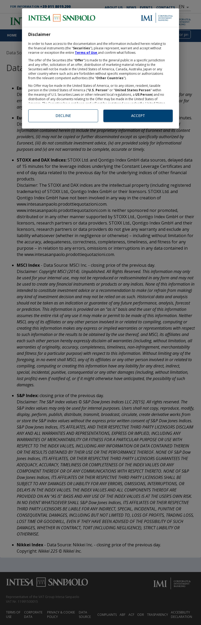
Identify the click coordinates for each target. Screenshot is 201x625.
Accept (138, 116)
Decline (63, 116)
